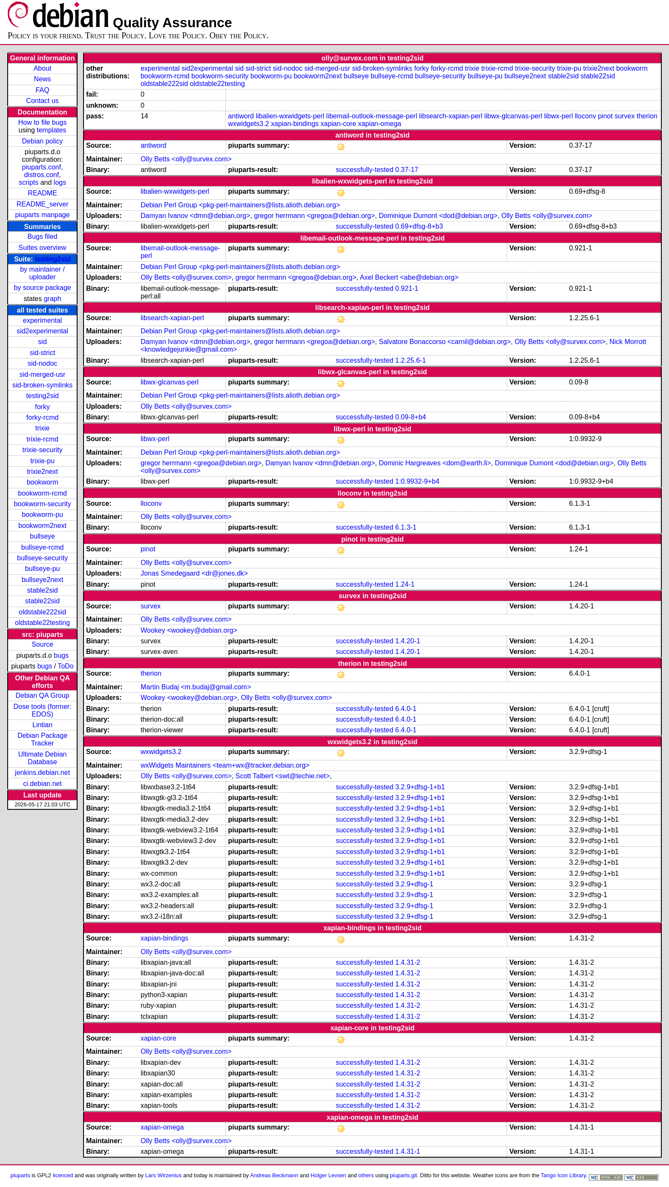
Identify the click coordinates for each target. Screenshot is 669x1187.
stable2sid (42, 590)
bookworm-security (42, 503)
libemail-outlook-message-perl (371, 116)
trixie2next (42, 471)
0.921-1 (406, 288)
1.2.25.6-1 (410, 360)
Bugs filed (42, 236)
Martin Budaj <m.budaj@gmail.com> (196, 687)
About (43, 68)
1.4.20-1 (408, 641)
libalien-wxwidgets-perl (290, 116)
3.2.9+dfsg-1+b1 (420, 787)
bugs (61, 655)
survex (624, 116)
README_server (43, 204)
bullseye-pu (42, 568)
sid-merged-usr (43, 374)
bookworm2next (42, 525)
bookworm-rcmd (42, 493)
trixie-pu (42, 460)
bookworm (42, 482)
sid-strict (42, 352)
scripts (28, 182)
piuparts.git (403, 1175)
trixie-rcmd (42, 439)
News (42, 79)
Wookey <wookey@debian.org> (189, 630)
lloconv (585, 116)
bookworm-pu (42, 514)
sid (42, 341)
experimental (42, 320)
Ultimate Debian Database (42, 758)
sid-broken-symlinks (42, 385)
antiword (241, 116)
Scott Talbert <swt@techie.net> (282, 776)
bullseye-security (42, 558)
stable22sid (42, 601)
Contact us (42, 100)
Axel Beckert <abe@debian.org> (409, 277)
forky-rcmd (42, 417)
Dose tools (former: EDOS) (43, 710)
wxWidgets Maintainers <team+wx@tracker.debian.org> (225, 765)
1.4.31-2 (408, 962)
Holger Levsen (328, 1175)
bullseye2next (42, 579)
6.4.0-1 (406, 708)
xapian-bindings (295, 123)
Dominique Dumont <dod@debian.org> (438, 215)
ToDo (65, 666)
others (366, 1175)
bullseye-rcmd (42, 547)
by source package (42, 287)
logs (60, 182)
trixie (42, 428)
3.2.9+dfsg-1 (414, 884)
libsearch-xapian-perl (450, 116)
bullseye (42, 536)
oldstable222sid (42, 612)
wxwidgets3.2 (248, 123)
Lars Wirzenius (163, 1175)
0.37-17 (406, 169)
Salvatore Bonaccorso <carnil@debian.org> (445, 341)
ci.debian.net (42, 783)
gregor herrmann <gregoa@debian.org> (314, 215)
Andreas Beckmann (274, 1175)
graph (52, 298)
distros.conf (41, 174)
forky (42, 406)
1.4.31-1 (408, 1151)
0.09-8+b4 (411, 417)
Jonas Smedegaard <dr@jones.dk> (194, 573)
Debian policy (42, 141)
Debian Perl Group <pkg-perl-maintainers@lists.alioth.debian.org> (240, 205)
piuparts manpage (42, 214)
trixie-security (42, 449)
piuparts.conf (41, 167)
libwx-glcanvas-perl (513, 116)
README (42, 193)
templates (51, 130)
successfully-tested (364, 169)
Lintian (42, 724)
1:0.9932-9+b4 (417, 481)
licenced (63, 1175)
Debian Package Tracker (42, 739)
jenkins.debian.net (42, 772)
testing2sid (53, 259)
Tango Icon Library (563, 1175)
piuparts (20, 1175)
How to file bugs (42, 122)
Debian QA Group (42, 695)
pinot (605, 116)
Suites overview (42, 247)
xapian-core (338, 123)
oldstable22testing (42, 622)
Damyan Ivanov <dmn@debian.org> (195, 215)
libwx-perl (558, 116)
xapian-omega (379, 123)
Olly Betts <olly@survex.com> (186, 159)
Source (42, 644)
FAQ (42, 90)
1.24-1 (405, 584)
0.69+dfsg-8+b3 (419, 226)
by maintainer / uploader (42, 273)
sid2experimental (42, 331)
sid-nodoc (42, 363)
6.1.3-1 (406, 527)
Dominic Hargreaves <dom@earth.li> (435, 463)
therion (647, 116)
